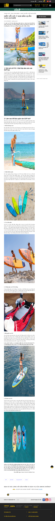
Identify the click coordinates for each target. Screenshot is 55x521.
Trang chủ (7, 13)
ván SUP (11, 479)
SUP (6, 479)
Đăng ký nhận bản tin (9, 499)
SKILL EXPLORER (15, 13)
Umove (26, 479)
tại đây (40, 489)
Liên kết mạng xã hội (36, 499)
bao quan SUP (19, 479)
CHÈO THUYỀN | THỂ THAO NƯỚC (28, 13)
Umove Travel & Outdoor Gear (42, 78)
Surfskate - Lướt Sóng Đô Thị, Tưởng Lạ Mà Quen (43, 71)
